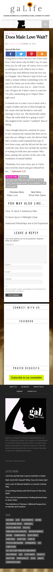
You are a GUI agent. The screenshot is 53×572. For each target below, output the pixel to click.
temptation (10, 550)
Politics (26, 531)
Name (8, 268)
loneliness (28, 527)
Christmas (10, 542)
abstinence (23, 176)
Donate (19, 395)
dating (40, 180)
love (8, 183)
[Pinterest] (31, 53)
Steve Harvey (11, 186)
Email (8, 275)
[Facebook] (11, 53)
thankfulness (19, 538)
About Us (13, 390)
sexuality (40, 558)
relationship (11, 558)
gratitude (10, 561)
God (20, 558)
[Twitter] (21, 53)
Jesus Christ (33, 538)
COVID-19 (31, 542)
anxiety (40, 561)
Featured (9, 523)
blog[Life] (25, 390)
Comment (9, 244)
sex (44, 183)
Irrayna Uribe (14, 44)
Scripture (21, 542)
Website (8, 282)
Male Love (12, 195)
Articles (11, 33)
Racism (9, 538)
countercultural (13, 565)
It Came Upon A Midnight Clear (21, 217)
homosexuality (22, 561)
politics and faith (13, 531)
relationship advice (19, 183)
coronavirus (30, 546)
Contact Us (31, 395)
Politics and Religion (14, 546)
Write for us (39, 390)
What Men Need (37, 195)
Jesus (33, 561)
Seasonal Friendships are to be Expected (26, 223)
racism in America (36, 535)
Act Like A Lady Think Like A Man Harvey (21, 180)
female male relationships (16, 535)
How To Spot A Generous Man (21, 211)
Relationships (35, 183)
